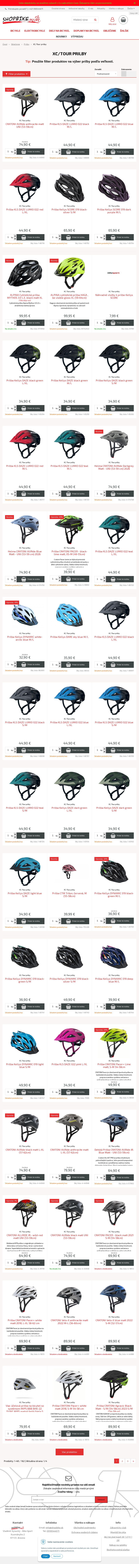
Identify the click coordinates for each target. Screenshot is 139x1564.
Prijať (45, 1556)
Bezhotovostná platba (118, 1549)
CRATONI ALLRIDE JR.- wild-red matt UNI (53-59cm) (25, 1237)
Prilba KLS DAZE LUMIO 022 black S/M (24, 724)
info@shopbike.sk (54, 1527)
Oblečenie (109, 30)
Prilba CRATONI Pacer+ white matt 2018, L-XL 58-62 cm (25, 1322)
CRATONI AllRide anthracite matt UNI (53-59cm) (25, 125)
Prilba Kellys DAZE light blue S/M (25, 895)
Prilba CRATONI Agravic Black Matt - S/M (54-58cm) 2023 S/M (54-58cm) (114, 1408)
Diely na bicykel (59, 30)
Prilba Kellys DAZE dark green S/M (114, 809)
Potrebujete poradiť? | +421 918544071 (25, 9)
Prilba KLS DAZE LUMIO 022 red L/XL (24, 211)
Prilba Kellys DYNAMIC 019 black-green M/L (114, 895)
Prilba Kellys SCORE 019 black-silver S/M (69, 211)
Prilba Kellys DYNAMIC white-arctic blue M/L (24, 638)
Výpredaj (77, 36)
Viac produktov (69, 1452)
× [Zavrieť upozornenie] (135, 3)
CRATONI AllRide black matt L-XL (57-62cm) (25, 1151)
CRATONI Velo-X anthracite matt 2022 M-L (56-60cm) (69, 1322)
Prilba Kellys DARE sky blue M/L (69, 636)
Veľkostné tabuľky (77, 8)
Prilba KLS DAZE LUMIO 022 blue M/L (114, 125)
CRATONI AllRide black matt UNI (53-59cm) (69, 1237)
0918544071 (53, 1531)
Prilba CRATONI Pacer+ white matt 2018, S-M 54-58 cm (69, 1407)
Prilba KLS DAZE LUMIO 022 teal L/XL (114, 553)
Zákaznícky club (118, 1527)
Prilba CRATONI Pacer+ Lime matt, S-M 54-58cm (114, 1066)
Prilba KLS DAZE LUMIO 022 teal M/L (69, 467)
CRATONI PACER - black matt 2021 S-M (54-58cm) (114, 1237)
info (78, 1491)
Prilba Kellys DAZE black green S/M (114, 382)
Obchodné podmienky (85, 1527)
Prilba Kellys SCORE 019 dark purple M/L (114, 211)
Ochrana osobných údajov (84, 1532)
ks (12, 151)
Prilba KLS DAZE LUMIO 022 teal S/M (25, 809)
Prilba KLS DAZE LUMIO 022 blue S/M (114, 724)
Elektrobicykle (34, 30)
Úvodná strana (58, 8)
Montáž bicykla (118, 1532)
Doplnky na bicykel (86, 30)
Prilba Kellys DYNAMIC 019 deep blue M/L (114, 980)
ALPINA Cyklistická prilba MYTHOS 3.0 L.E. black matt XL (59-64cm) (24, 297)
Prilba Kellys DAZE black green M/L (69, 382)
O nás (90, 8)
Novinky (61, 36)
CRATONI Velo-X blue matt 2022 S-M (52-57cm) (114, 1322)
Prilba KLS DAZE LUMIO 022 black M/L (69, 125)
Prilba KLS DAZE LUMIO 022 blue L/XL (69, 724)
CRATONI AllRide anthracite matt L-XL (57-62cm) (69, 1151)
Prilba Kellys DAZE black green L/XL (24, 382)
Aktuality (101, 8)
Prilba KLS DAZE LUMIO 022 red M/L (24, 467)
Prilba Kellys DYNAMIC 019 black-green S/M (24, 980)
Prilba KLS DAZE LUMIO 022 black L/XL (114, 638)
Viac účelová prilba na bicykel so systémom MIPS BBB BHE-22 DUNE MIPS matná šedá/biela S (25, 1408)
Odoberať (101, 1500)
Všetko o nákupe (116, 8)
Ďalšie (131, 8)
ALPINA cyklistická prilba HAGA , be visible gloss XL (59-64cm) (69, 296)
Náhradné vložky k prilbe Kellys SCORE (114, 296)
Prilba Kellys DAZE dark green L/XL (69, 809)
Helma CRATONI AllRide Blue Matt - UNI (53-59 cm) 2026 (25, 553)
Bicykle (15, 30)
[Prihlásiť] (112, 20)
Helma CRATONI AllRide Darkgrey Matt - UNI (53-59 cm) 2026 (114, 467)
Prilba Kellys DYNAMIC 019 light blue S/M (25, 1066)
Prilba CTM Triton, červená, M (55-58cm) (69, 895)
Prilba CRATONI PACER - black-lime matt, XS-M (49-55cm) (69, 553)
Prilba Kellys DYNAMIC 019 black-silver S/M (69, 980)
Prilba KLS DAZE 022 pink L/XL (69, 1064)
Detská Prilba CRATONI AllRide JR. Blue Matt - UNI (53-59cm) (114, 1151)
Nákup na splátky (118, 1545)
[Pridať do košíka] (30, 151)
